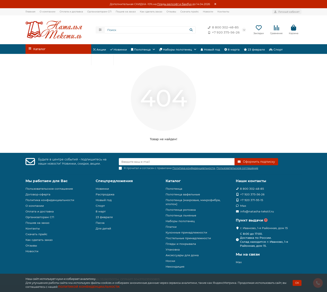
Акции (99, 49)
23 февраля (254, 49)
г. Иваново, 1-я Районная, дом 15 (264, 228)
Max (243, 205)
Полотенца (141, 49)
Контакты (223, 11)
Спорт (276, 49)
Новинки (118, 49)
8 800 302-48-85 (222, 27)
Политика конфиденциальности (49, 200)
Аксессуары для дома (182, 255)
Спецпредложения (114, 181)
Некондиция (175, 266)
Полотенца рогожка (181, 209)
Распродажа (105, 194)
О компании (47, 11)
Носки (170, 261)
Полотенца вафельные (183, 194)
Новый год (210, 49)
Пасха (121, 60)
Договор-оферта (37, 194)
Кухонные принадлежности (186, 232)
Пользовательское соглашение (49, 188)
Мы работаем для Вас (46, 181)
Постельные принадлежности (188, 238)
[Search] (150, 29)
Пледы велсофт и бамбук (174, 4)
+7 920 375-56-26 (223, 32)
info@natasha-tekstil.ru (257, 211)
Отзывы (171, 11)
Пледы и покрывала (181, 243)
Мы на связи (248, 254)
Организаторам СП (99, 11)
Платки (171, 226)
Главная (30, 11)
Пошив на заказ (126, 11)
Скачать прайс (189, 11)
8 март (101, 211)
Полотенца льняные (181, 215)
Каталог (173, 181)
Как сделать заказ (151, 11)
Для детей (102, 60)
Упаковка (173, 249)
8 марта (232, 49)
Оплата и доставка (71, 11)
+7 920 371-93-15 (251, 200)
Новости (208, 11)
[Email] (177, 161)
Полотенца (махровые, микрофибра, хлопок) (193, 202)
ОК (297, 282)
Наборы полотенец (176, 49)
